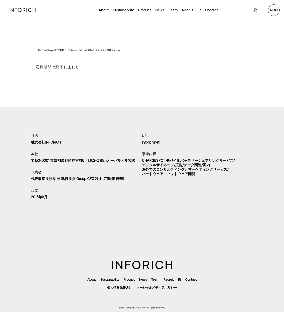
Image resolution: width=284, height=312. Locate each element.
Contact (211, 10)
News (159, 10)
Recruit (187, 10)
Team (173, 10)
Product (129, 279)
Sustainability (123, 10)
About (103, 10)
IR (199, 10)
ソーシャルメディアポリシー (156, 287)
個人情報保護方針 (119, 287)
